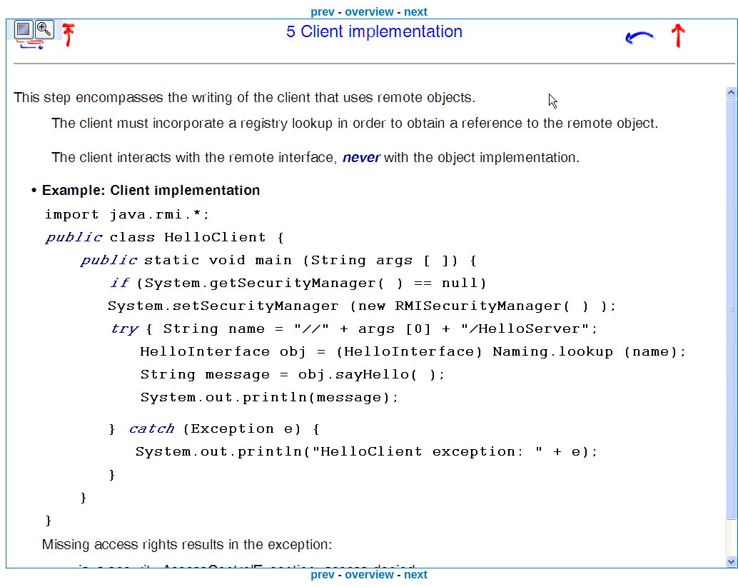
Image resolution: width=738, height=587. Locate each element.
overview (369, 12)
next (416, 12)
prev (322, 12)
